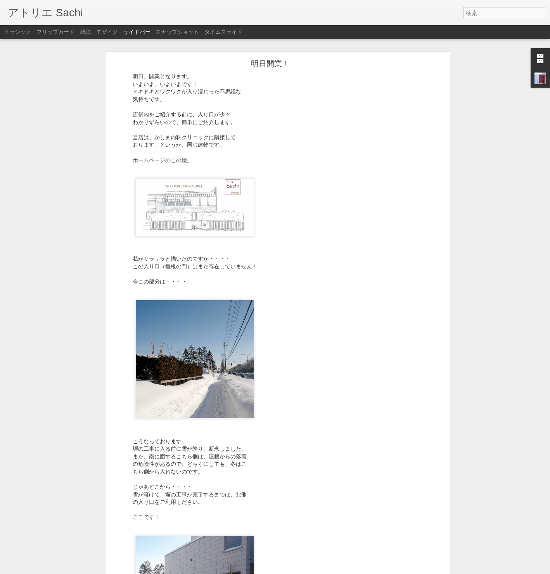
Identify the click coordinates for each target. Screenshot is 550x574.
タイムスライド (223, 32)
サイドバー (136, 32)
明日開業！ (270, 63)
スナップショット (177, 32)
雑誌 (85, 32)
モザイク (107, 32)
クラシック (17, 32)
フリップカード (55, 32)
